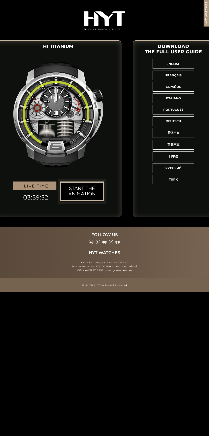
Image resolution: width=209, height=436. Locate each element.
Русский (173, 168)
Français (173, 75)
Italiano (173, 98)
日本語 (173, 156)
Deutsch (173, 121)
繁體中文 (173, 144)
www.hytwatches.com (118, 270)
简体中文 (173, 132)
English (173, 64)
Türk (173, 179)
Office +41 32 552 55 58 (90, 270)
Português (173, 109)
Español (173, 87)
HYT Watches (104, 252)
